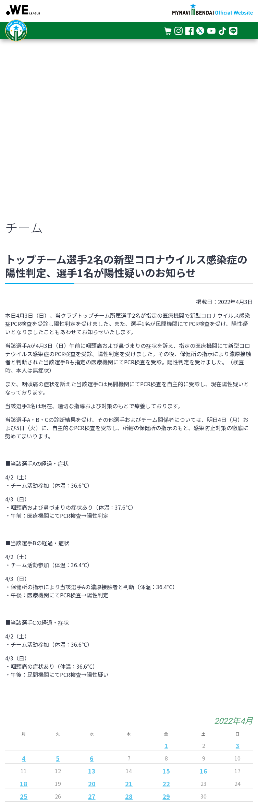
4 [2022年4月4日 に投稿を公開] (24, 758)
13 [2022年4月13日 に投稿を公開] (92, 770)
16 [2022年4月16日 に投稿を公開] (203, 770)
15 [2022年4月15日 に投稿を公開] (166, 770)
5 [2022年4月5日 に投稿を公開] (58, 758)
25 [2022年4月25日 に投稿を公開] (23, 796)
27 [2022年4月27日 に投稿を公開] (92, 796)
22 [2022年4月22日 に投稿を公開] (166, 783)
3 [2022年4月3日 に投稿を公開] (237, 745)
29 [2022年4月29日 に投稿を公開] (166, 796)
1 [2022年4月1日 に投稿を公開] (166, 745)
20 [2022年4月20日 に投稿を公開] (92, 783)
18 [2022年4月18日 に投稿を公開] (23, 783)
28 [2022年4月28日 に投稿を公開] (129, 796)
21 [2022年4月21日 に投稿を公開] (129, 783)
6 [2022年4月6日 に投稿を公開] (92, 758)
